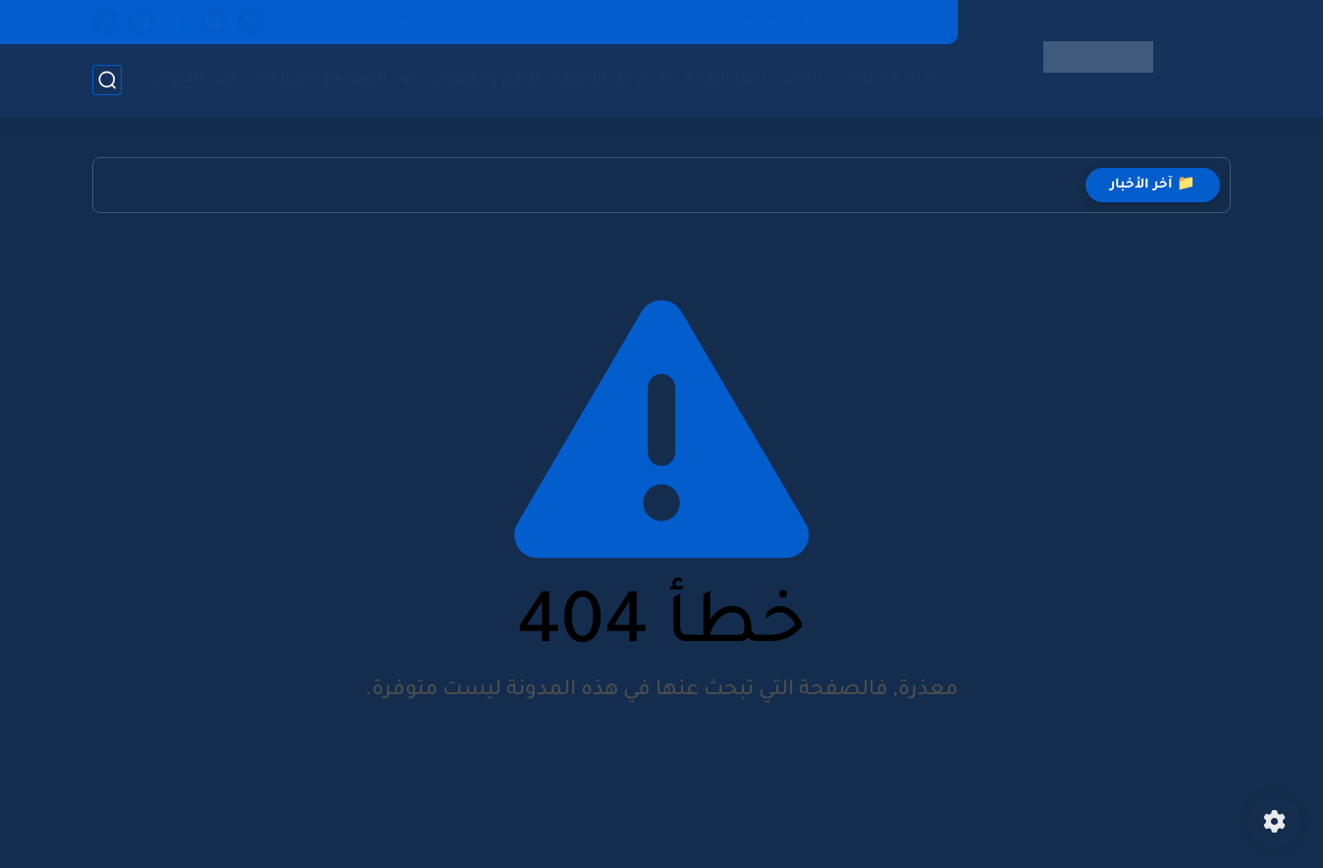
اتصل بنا (400, 21)
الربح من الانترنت (612, 79)
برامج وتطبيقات (484, 79)
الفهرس (561, 21)
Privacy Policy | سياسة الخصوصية (836, 21)
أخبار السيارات (886, 79)
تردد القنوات (192, 79)
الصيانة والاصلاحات (318, 79)
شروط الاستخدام (661, 21)
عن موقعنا (480, 21)
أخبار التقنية (725, 79)
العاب (800, 79)
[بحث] (107, 80)
